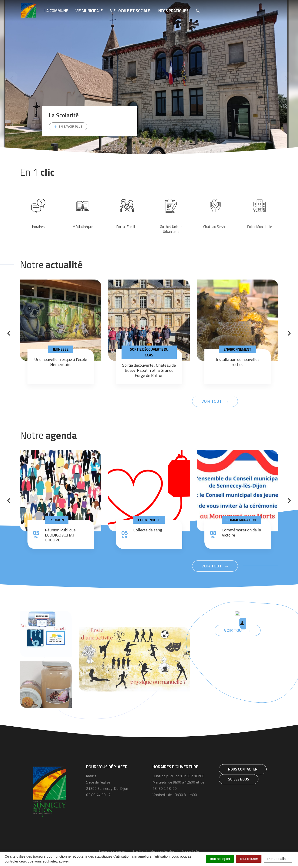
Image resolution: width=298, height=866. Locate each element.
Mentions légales (162, 851)
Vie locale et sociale (130, 11)
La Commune (56, 11)
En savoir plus (70, 126)
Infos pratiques (173, 11)
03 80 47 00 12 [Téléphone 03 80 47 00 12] (98, 794)
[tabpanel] (149, 77)
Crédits (138, 851)
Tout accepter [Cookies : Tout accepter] (219, 859)
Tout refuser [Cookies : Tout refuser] (249, 859)
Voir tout (212, 401)
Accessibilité (190, 851)
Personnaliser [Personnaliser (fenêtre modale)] (278, 859)
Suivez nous (238, 779)
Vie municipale (89, 11)
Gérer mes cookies (112, 851)
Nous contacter (242, 769)
